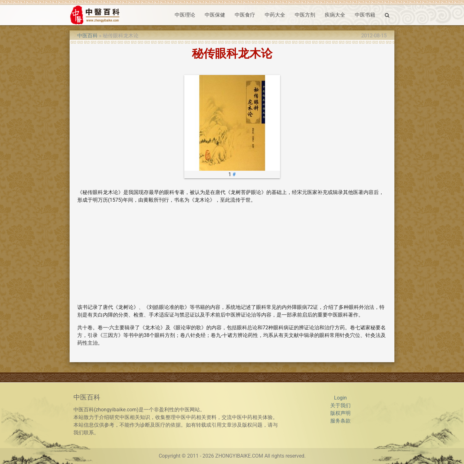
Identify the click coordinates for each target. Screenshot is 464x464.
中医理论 (185, 15)
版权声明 (340, 413)
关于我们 (340, 405)
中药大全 (275, 15)
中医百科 (87, 36)
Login (340, 398)
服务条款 (340, 421)
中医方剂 (305, 15)
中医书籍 (365, 15)
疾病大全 (335, 15)
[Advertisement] (232, 253)
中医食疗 (245, 15)
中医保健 (215, 15)
